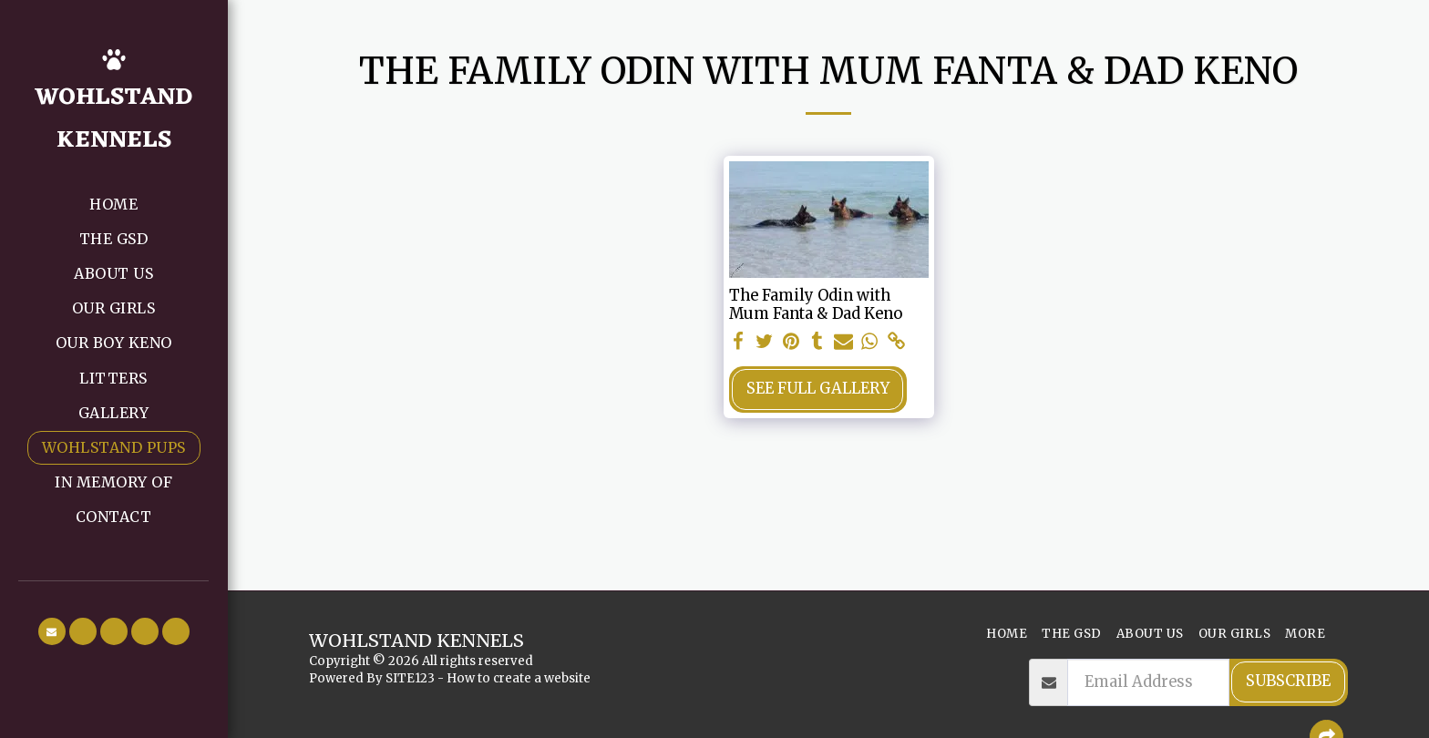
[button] (52, 631)
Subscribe (1288, 681)
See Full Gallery (817, 388)
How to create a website (519, 678)
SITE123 (410, 678)
